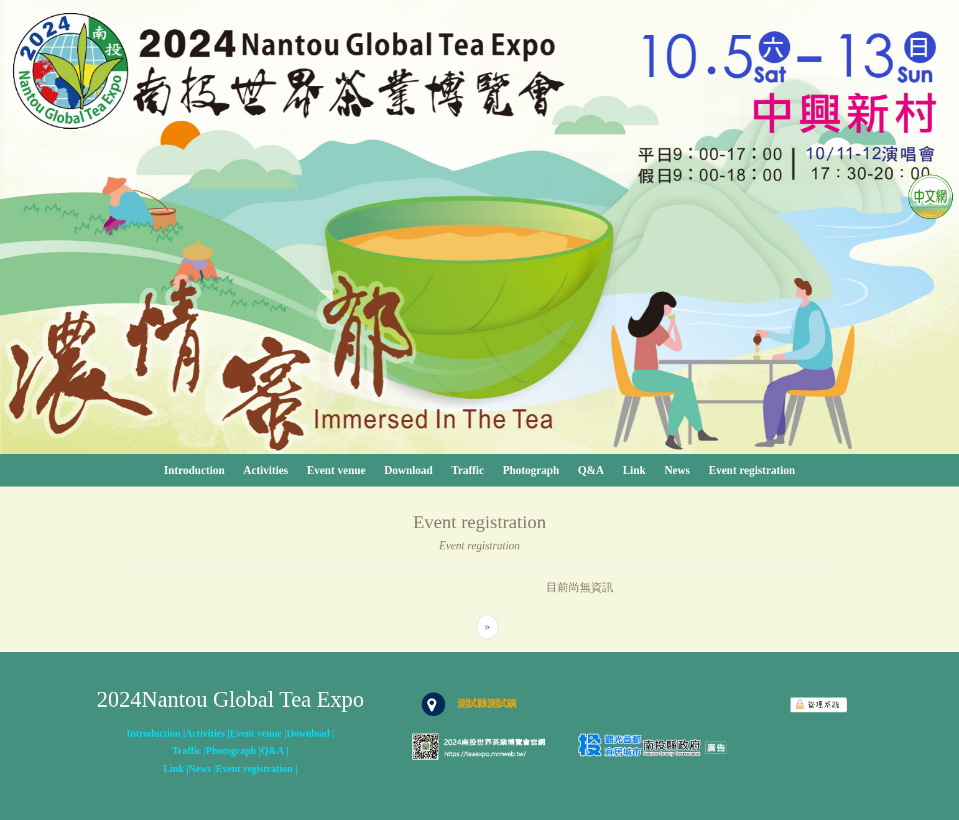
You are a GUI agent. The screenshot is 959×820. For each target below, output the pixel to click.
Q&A (591, 470)
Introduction (194, 470)
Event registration (751, 470)
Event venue (336, 470)
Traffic (468, 470)
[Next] (487, 627)
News (677, 470)
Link (634, 470)
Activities (265, 470)
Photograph (531, 470)
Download (408, 470)
